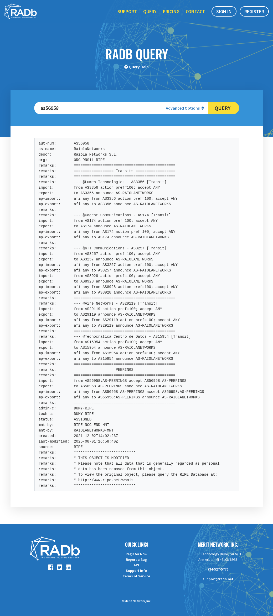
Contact (195, 15)
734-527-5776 (217, 569)
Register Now (136, 554)
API (136, 565)
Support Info (136, 570)
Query (150, 15)
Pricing (171, 15)
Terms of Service (136, 576)
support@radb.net (218, 579)
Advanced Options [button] (185, 108)
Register (254, 15)
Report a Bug (136, 559)
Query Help (139, 66)
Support (127, 15)
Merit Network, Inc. (218, 544)
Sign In (224, 15)
